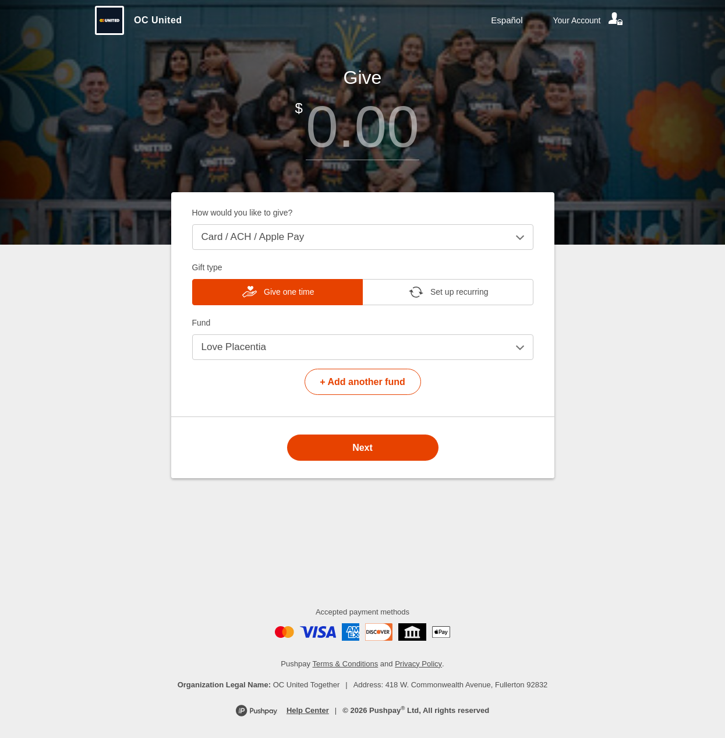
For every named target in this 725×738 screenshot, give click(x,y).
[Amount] (362, 126)
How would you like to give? (242, 212)
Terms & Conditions (346, 663)
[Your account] (588, 20)
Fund (201, 322)
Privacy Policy (418, 663)
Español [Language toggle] (506, 20)
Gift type (207, 267)
